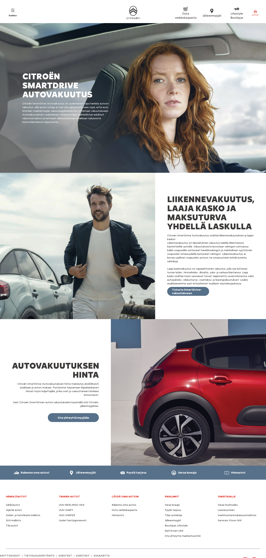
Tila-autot (12, 525)
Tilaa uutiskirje (173, 515)
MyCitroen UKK (174, 530)
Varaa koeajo (172, 504)
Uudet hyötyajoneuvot (73, 520)
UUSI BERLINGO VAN (71, 504)
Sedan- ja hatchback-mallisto (23, 515)
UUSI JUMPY (66, 510)
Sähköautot (13, 504)
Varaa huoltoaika (228, 504)
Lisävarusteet (226, 510)
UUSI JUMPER (67, 515)
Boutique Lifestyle (176, 525)
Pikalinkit (172, 496)
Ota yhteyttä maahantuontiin (183, 535)
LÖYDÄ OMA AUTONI (125, 496)
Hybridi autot (14, 510)
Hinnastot (118, 515)
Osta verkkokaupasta (124, 510)
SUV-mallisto (13, 520)
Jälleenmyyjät (173, 520)
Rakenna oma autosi (124, 504)
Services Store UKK (230, 520)
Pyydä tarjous (173, 510)
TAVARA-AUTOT (69, 496)
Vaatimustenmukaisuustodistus (237, 515)
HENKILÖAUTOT (16, 496)
